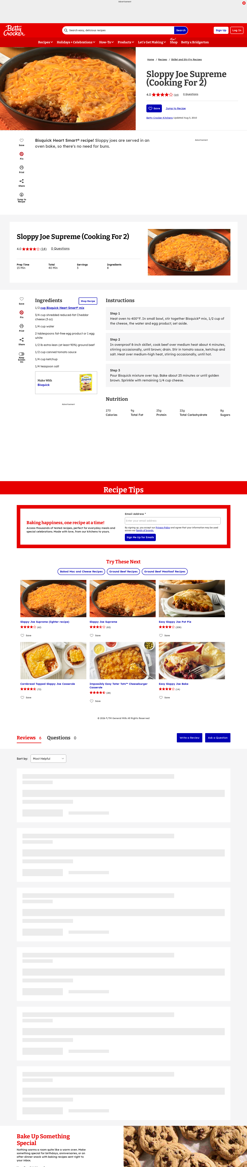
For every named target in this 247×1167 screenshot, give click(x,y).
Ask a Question (218, 737)
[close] (244, 3)
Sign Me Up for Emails (140, 537)
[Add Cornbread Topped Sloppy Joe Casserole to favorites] (22, 697)
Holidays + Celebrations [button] (74, 42)
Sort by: (22, 758)
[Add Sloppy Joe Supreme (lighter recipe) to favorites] (22, 635)
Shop (174, 42)
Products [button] (124, 42)
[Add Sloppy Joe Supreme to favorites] (92, 635)
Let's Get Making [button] (150, 42)
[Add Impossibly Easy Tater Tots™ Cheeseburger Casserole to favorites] (92, 701)
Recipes (162, 59)
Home (150, 59)
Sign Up (221, 30)
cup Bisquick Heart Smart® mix (62, 308)
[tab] (29, 738)
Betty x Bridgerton (195, 42)
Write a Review (189, 737)
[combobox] (118, 30)
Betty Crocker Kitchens (159, 117)
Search (181, 30)
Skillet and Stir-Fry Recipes (186, 59)
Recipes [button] (44, 42)
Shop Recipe (88, 301)
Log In (236, 30)
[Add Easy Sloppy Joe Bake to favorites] (161, 697)
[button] (22, 156)
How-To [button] (105, 42)
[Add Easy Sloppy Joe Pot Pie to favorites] (161, 635)
